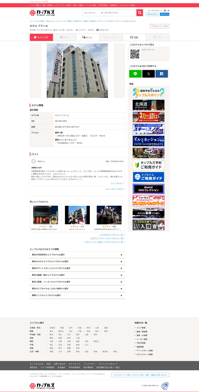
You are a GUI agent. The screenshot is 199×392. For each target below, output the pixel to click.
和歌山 (96, 341)
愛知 (51, 338)
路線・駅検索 (47, 5)
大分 (60, 352)
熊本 (78, 352)
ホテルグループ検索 (127, 5)
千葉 (79, 331)
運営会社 (33, 367)
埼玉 (71, 331)
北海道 (52, 328)
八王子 (72, 143)
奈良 (86, 341)
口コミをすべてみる (114, 189)
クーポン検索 (91, 5)
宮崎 (95, 352)
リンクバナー (89, 364)
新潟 (51, 334)
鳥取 (69, 345)
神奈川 (61, 331)
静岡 (60, 338)
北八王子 (93, 136)
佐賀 (86, 352)
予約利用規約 (74, 367)
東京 (51, 331)
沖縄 (115, 352)
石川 (69, 334)
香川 (60, 348)
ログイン (164, 14)
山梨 (86, 334)
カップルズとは (36, 364)
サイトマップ (74, 364)
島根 (78, 345)
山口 (86, 345)
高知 (78, 348)
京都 (69, 341)
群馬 (106, 331)
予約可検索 (103, 5)
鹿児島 (105, 352)
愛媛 (69, 348)
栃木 (97, 331)
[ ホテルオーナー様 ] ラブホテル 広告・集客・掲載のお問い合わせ (140, 375)
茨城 (88, 331)
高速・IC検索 (78, 5)
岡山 (51, 345)
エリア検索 (35, 5)
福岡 (51, 352)
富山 (60, 334)
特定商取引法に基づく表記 (108, 367)
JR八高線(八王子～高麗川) (76, 136)
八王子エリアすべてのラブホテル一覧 (106, 238)
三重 (78, 338)
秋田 (88, 328)
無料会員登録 (152, 14)
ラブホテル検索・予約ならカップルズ (46, 21)
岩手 (71, 328)
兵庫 (60, 341)
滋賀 (78, 341)
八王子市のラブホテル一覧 (111, 235)
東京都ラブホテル (97, 21)
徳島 (51, 348)
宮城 (79, 328)
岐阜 (69, 338)
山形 (97, 328)
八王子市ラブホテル (113, 21)
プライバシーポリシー (108, 364)
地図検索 (113, 5)
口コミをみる (116, 183)
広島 (60, 345)
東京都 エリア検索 (81, 21)
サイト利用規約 (47, 367)
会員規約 (61, 367)
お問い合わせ (59, 364)
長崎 (69, 352)
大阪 (51, 341)
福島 (106, 328)
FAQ (48, 364)
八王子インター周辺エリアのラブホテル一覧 (103, 242)
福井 (78, 334)
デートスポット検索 (62, 5)
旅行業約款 (88, 367)
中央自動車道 (62, 143)
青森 (62, 328)
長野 (95, 334)
